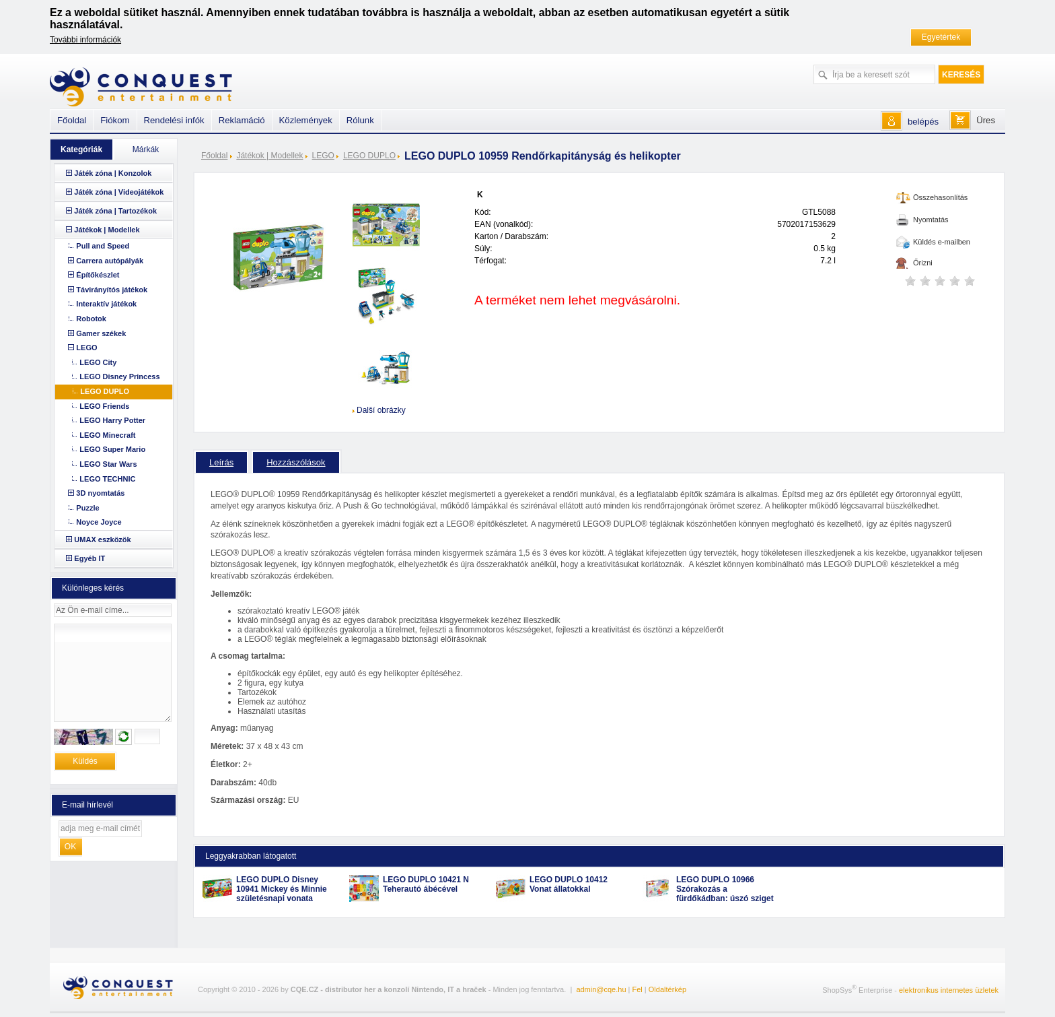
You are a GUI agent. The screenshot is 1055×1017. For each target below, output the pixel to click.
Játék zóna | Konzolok (112, 173)
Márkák (146, 149)
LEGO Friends (104, 406)
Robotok (91, 319)
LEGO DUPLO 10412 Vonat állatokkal (569, 884)
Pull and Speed (102, 246)
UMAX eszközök (102, 539)
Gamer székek (101, 333)
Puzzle (87, 508)
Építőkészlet (97, 275)
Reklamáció (242, 120)
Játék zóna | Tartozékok (115, 211)
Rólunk (360, 120)
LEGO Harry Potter (112, 420)
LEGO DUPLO (369, 155)
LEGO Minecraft (107, 435)
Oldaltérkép (667, 989)
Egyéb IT (89, 558)
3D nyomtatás (100, 493)
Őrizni (923, 263)
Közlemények (305, 120)
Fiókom (114, 120)
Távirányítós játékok (111, 290)
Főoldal (214, 155)
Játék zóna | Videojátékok (118, 192)
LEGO (323, 155)
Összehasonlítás (940, 197)
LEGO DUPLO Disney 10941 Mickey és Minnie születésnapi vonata (281, 889)
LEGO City (97, 362)
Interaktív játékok (106, 304)
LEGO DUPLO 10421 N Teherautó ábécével (426, 884)
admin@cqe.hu (601, 989)
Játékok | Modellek (269, 155)
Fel (637, 989)
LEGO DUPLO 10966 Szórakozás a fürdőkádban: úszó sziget (725, 889)
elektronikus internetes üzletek (948, 990)
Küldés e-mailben (941, 242)
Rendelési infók (174, 120)
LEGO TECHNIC (107, 479)
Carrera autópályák (109, 261)
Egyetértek (941, 37)
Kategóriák (81, 149)
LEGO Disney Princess (119, 376)
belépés (923, 122)
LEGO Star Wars (108, 464)
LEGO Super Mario (112, 449)
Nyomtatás (931, 220)
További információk (85, 39)
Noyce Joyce (98, 522)
